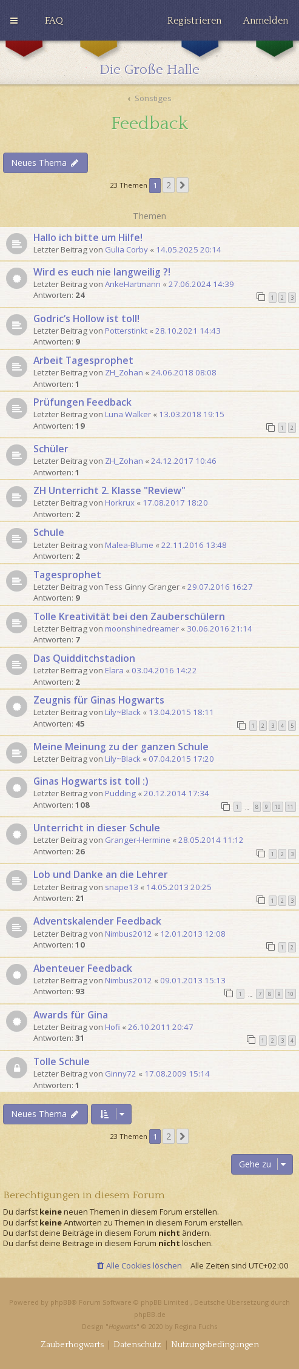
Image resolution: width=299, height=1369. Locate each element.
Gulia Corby (126, 249)
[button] (182, 185)
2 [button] (168, 185)
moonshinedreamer (142, 628)
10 (278, 807)
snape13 (121, 887)
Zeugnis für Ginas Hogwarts (98, 700)
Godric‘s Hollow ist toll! (86, 318)
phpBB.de (150, 1314)
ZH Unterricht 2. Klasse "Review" (109, 490)
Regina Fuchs (196, 1326)
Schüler (51, 448)
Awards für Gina (70, 1014)
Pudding (120, 793)
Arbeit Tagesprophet (83, 360)
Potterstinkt (126, 330)
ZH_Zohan (124, 372)
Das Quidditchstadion (84, 658)
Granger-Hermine (137, 839)
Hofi (112, 1026)
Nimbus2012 (128, 933)
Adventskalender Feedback (97, 921)
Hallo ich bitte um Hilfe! (88, 237)
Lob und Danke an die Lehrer (100, 874)
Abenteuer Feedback (82, 968)
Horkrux (120, 502)
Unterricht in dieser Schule (96, 827)
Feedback (149, 124)
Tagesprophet (67, 574)
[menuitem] (54, 20)
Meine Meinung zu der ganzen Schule (121, 746)
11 (290, 807)
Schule (48, 532)
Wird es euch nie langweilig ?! (101, 272)
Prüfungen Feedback (82, 402)
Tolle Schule (61, 1061)
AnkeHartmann (133, 284)
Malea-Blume (129, 544)
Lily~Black (123, 712)
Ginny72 (120, 1073)
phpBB (61, 1302)
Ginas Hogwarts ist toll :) (91, 781)
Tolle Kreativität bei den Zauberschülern (129, 616)
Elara (114, 670)
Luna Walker (128, 414)
